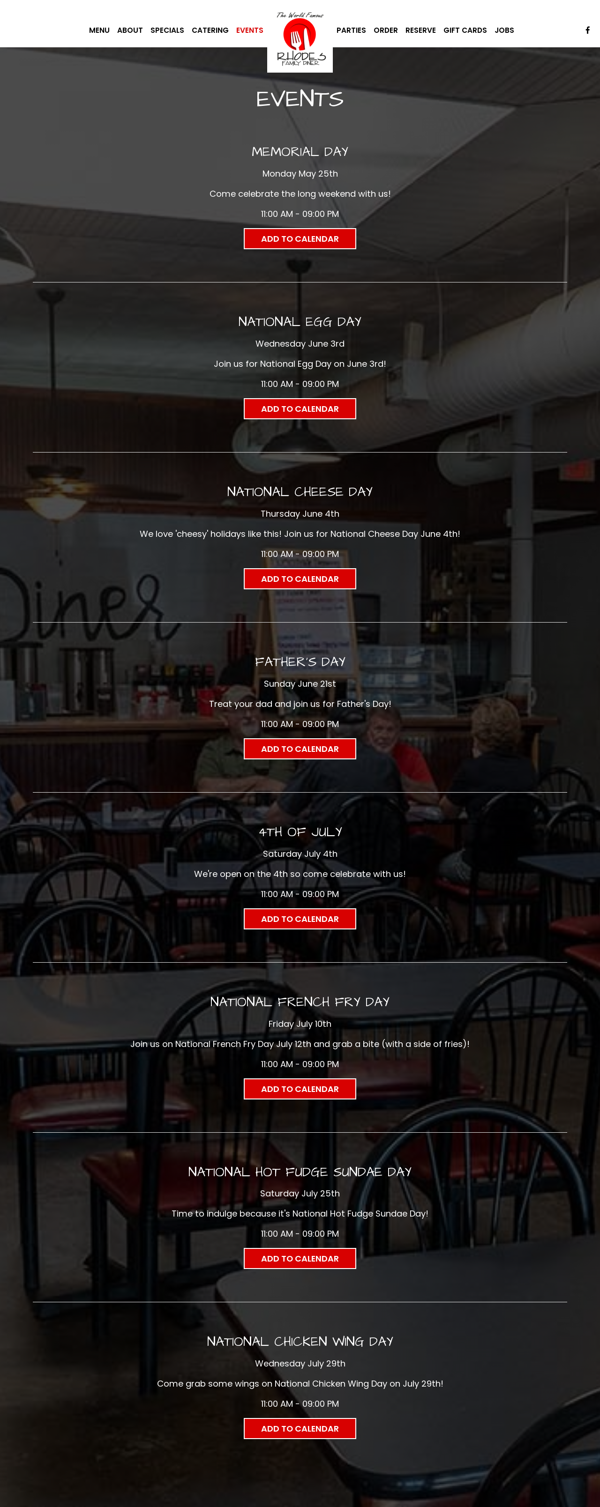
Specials (167, 30)
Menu (99, 30)
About (130, 30)
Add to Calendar (300, 239)
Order (386, 30)
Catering (210, 30)
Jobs (504, 30)
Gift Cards (465, 30)
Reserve (420, 30)
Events (249, 30)
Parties (351, 30)
